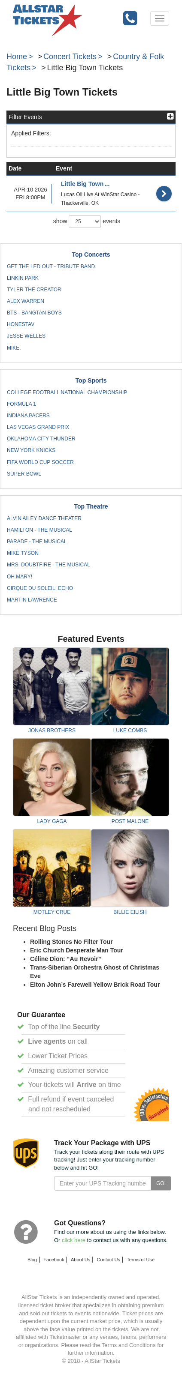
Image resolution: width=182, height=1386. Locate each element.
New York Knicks (31, 450)
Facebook (53, 1259)
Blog (32, 1259)
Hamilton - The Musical (39, 530)
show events (87, 221)
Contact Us (108, 1259)
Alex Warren (25, 301)
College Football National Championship (67, 392)
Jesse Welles (26, 336)
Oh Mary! (19, 577)
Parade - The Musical (37, 542)
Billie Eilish (129, 912)
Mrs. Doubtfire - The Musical (48, 565)
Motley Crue (51, 912)
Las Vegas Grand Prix (38, 427)
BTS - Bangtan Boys (34, 313)
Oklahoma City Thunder (41, 439)
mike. (14, 348)
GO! (161, 1183)
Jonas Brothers (52, 730)
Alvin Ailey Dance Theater (44, 518)
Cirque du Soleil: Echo (40, 588)
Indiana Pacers (28, 416)
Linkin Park (23, 278)
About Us (80, 1259)
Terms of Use (141, 1259)
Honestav (20, 324)
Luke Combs (130, 730)
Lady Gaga (52, 821)
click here (73, 1240)
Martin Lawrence (32, 600)
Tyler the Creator (34, 290)
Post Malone (130, 821)
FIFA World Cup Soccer (40, 462)
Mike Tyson (23, 553)
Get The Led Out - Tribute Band (51, 266)
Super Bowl (24, 474)
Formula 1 (21, 404)
